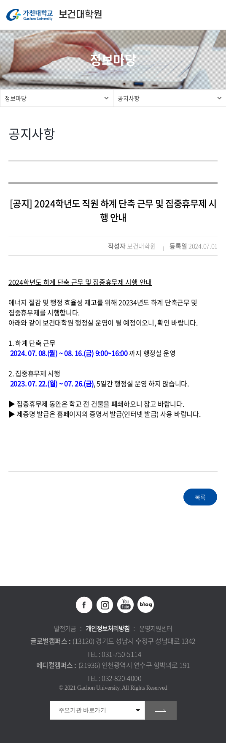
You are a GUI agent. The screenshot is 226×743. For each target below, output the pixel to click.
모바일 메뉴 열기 (215, 15)
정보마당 (16, 98)
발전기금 (65, 628)
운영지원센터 (155, 628)
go (161, 710)
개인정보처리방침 (107, 628)
